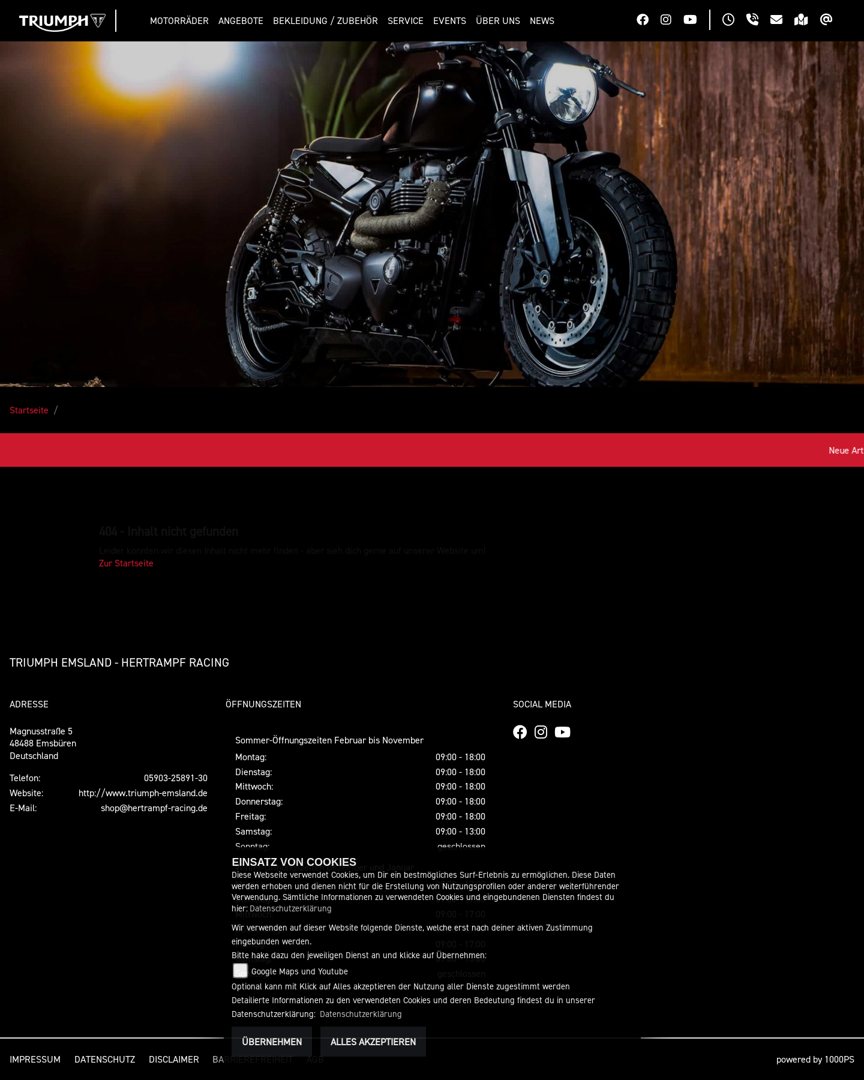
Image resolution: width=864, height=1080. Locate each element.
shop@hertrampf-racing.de (154, 808)
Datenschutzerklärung (291, 908)
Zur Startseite (126, 563)
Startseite (29, 410)
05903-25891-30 (176, 778)
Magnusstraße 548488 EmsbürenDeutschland (43, 743)
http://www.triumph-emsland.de (143, 793)
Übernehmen (272, 1042)
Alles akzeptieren (373, 1042)
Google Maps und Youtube (299, 971)
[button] (182, 21)
